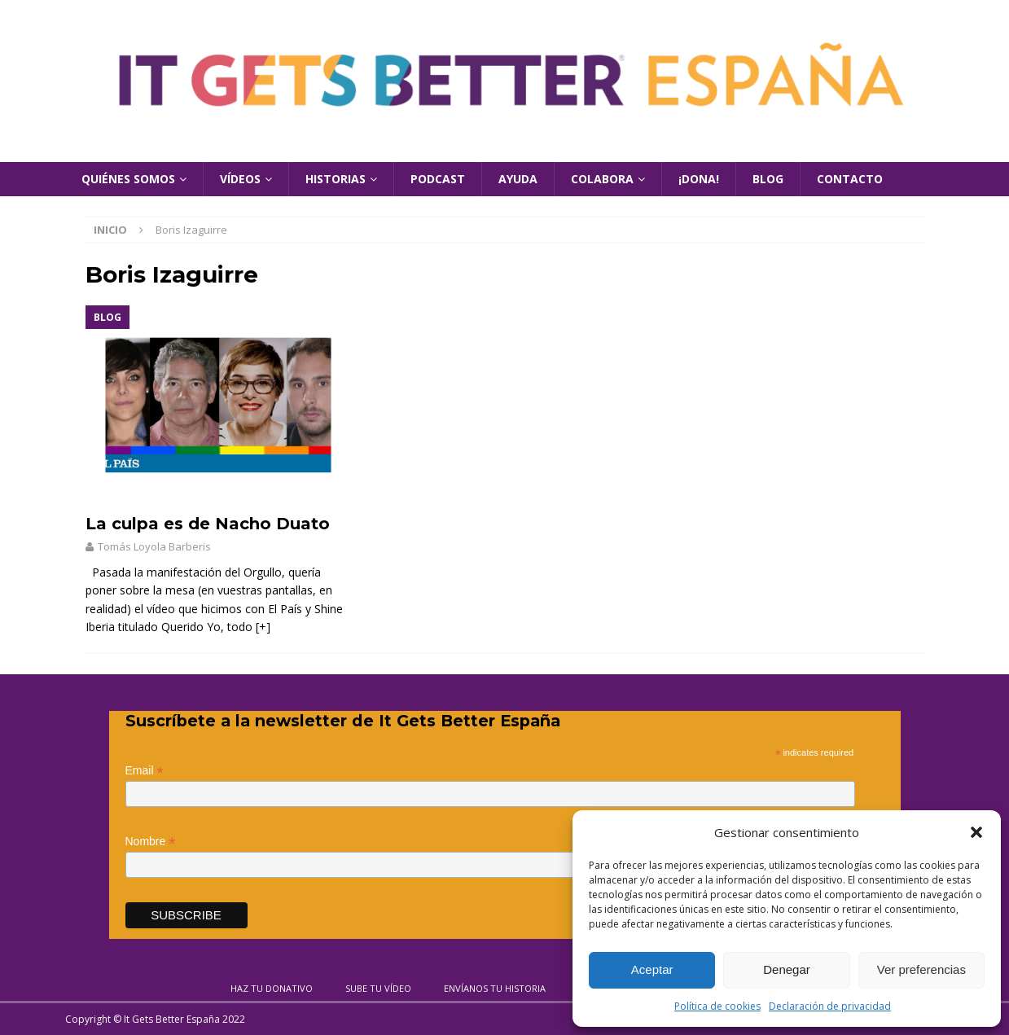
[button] (976, 832)
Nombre (150, 841)
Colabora (602, 178)
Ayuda (517, 178)
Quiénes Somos (128, 178)
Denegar (786, 969)
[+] (263, 626)
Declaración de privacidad (830, 1006)
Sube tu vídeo (378, 988)
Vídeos (240, 178)
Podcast (437, 178)
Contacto (850, 178)
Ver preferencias (921, 969)
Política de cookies (717, 1006)
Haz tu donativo (271, 988)
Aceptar (652, 969)
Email (144, 770)
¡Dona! (698, 178)
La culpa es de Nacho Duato (208, 523)
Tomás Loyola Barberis (154, 546)
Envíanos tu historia (495, 988)
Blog (767, 178)
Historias (335, 178)
